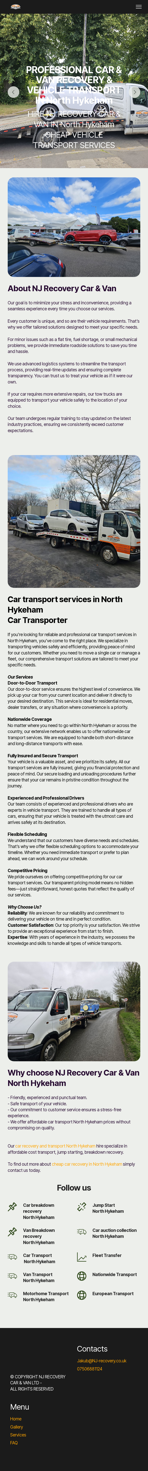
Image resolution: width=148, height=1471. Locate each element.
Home (15, 1418)
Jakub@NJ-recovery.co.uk (101, 1360)
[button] (13, 92)
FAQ (14, 1442)
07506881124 (89, 1368)
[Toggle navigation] (139, 7)
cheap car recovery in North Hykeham (87, 1164)
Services (18, 1434)
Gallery (16, 1427)
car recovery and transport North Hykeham (55, 1146)
